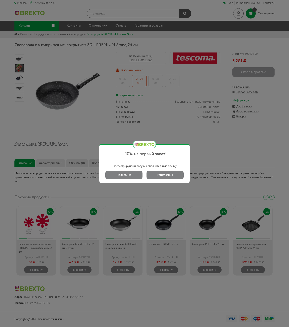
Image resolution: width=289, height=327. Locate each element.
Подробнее (124, 175)
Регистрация (165, 175)
